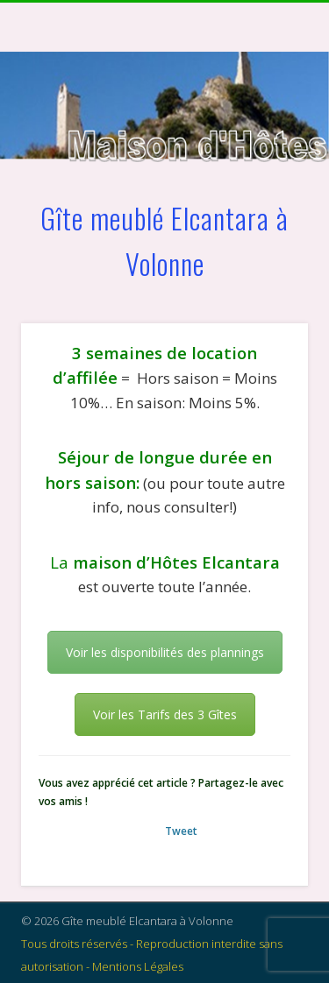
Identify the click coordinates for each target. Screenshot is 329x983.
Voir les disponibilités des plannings (165, 652)
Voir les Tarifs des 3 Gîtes (165, 714)
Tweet (181, 831)
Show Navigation (265, 157)
